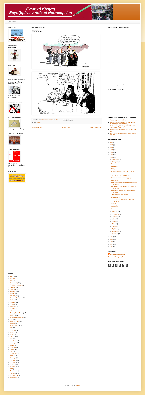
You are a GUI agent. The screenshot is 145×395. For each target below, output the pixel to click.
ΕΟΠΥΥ (12, 315)
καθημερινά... (115, 180)
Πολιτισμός (13, 360)
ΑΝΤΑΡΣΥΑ (13, 287)
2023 (111, 145)
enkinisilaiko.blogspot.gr (117, 254)
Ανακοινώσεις (14, 283)
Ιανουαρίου (115, 234)
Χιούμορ (39, 122)
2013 (111, 246)
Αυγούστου (115, 216)
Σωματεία (12, 366)
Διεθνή (12, 304)
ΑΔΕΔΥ (12, 276)
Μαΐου (113, 224)
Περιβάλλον (13, 353)
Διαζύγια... (114, 203)
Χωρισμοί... (114, 206)
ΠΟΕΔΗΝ (12, 356)
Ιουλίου (114, 219)
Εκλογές (12, 308)
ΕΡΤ (11, 319)
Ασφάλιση (13, 296)
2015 (111, 242)
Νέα (11, 338)
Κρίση (11, 332)
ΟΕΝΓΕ (12, 345)
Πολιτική (12, 358)
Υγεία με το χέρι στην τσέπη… (118, 120)
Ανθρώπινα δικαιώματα (16, 285)
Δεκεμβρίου (115, 159)
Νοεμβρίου (115, 162)
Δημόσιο (12, 300)
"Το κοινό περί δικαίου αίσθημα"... (120, 175)
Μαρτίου (114, 229)
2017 (111, 237)
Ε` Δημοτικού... (115, 169)
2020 (111, 152)
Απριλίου (114, 226)
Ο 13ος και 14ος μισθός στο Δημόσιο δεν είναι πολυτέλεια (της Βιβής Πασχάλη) (122, 123)
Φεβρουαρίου (116, 231)
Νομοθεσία (13, 341)
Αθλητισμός (13, 278)
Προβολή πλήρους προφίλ (115, 257)
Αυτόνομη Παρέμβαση (16, 298)
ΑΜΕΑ (12, 280)
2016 (111, 239)
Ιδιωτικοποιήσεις (14, 321)
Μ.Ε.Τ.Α (12, 336)
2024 (111, 142)
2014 (111, 244)
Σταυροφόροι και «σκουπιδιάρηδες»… (122, 178)
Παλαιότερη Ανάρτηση (95, 127)
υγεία (11, 369)
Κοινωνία (12, 330)
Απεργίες (12, 289)
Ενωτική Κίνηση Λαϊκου (16, 313)
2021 (111, 150)
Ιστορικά (12, 323)
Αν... (112, 208)
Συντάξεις (12, 362)
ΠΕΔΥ (11, 351)
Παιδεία (12, 349)
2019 (111, 155)
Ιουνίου (114, 221)
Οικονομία (13, 347)
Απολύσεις (13, 291)
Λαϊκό (11, 334)
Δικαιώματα (13, 306)
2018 (111, 157)
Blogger (78, 385)
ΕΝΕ (11, 310)
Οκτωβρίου (115, 211)
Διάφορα (12, 302)
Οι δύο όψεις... (115, 166)
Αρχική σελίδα (11, 22)
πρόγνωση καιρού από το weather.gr (124, 85)
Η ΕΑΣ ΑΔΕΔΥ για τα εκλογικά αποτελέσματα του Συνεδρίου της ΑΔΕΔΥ (122, 126)
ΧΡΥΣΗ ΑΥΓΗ (14, 375)
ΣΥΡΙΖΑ (12, 364)
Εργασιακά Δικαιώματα (16, 317)
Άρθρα (12, 293)
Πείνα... (113, 164)
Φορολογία (13, 371)
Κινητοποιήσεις (14, 326)
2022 (111, 147)
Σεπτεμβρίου (115, 214)
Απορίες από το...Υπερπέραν (119, 194)
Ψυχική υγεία (13, 377)
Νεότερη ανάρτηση (37, 127)
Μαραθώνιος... (115, 197)
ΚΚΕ (11, 328)
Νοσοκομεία (13, 343)
